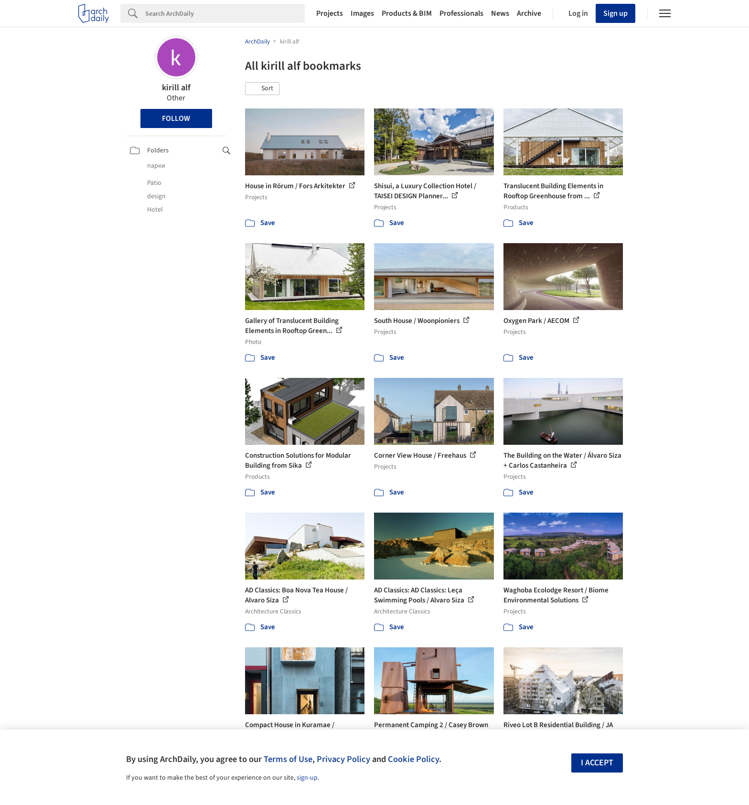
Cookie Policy (413, 759)
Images (362, 13)
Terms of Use (288, 759)
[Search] (225, 13)
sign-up (307, 778)
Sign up (615, 13)
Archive (529, 13)
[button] (262, 89)
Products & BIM (407, 13)
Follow (176, 118)
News (500, 13)
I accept (597, 763)
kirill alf (176, 88)
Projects (329, 13)
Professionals (461, 13)
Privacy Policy (343, 759)
